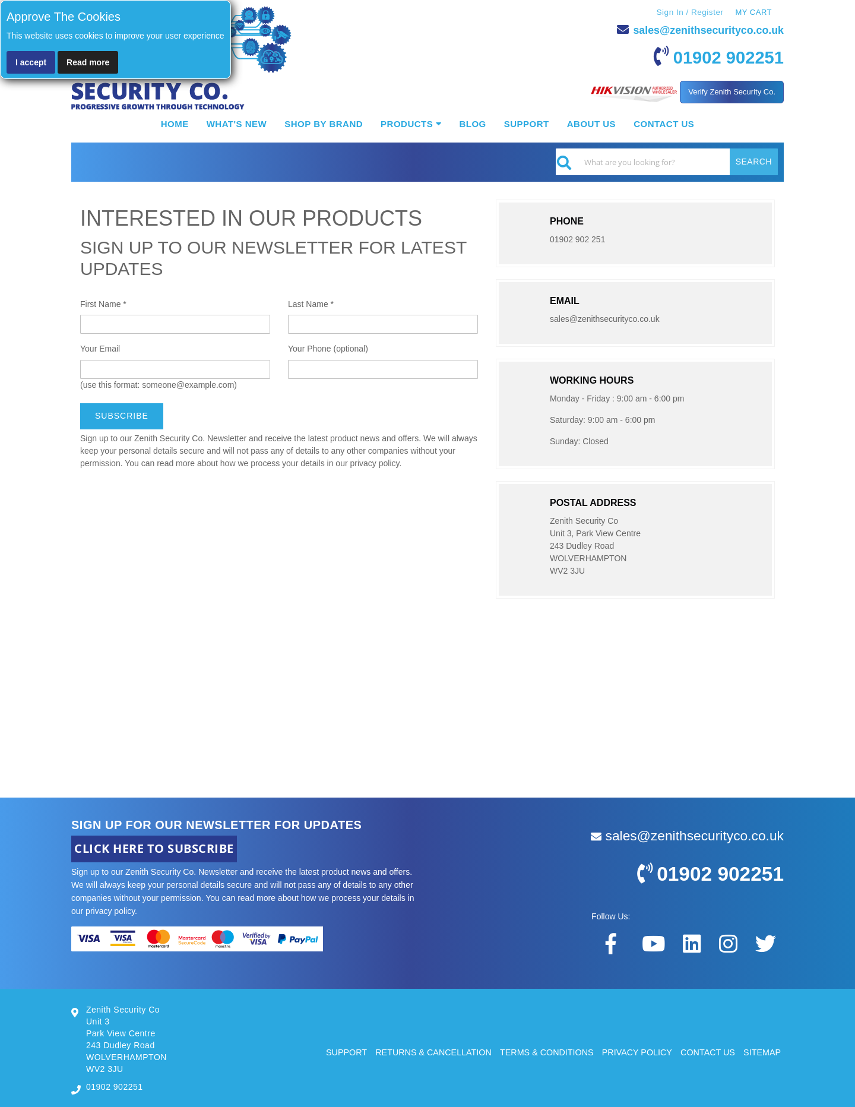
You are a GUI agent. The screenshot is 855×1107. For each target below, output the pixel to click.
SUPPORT (327, 1051)
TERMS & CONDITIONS (537, 1051)
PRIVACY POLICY (631, 1051)
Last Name (311, 303)
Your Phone (328, 348)
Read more (87, 62)
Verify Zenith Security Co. (731, 91)
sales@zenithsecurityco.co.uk (699, 29)
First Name (103, 303)
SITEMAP (761, 1051)
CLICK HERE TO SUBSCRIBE (154, 848)
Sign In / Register (688, 12)
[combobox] (667, 161)
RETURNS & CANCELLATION (419, 1051)
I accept (30, 62)
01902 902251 (719, 56)
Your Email (100, 348)
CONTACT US (704, 1051)
